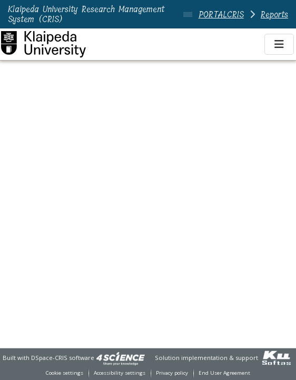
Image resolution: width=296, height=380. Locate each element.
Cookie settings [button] (64, 372)
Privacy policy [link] (172, 372)
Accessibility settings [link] (119, 372)
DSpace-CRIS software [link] (62, 358)
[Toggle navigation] (279, 44)
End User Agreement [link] (224, 372)
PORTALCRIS (221, 14)
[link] (120, 358)
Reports (274, 14)
